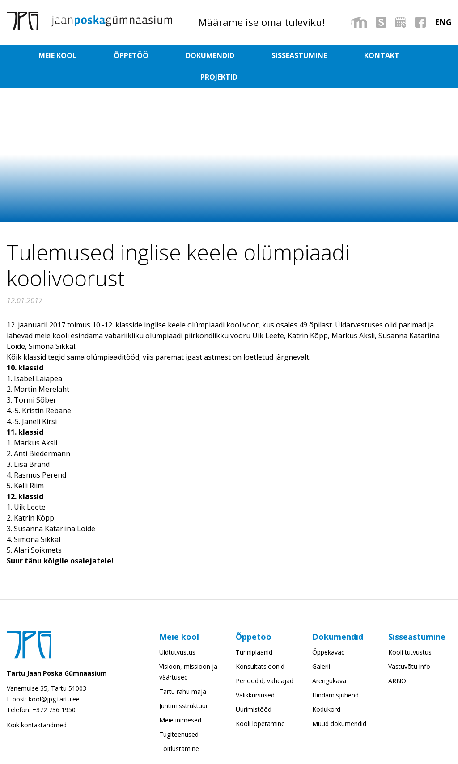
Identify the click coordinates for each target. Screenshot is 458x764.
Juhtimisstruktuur (183, 684)
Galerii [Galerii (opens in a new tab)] (321, 645)
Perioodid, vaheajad (264, 659)
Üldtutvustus (177, 630)
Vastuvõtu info (409, 645)
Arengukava (329, 659)
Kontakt (326, 55)
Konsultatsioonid (260, 645)
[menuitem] (443, 22)
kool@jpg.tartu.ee (54, 677)
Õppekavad (328, 630)
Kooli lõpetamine (260, 702)
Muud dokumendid (339, 702)
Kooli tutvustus (410, 630)
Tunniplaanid (254, 630)
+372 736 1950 (54, 688)
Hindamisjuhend (335, 673)
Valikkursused (255, 673)
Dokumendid (192, 55)
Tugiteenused (179, 713)
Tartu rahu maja (182, 670)
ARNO (397, 659)
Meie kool (78, 55)
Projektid (380, 55)
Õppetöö (132, 55)
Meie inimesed (180, 698)
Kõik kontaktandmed (37, 703)
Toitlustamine (179, 727)
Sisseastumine (262, 55)
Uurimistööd (253, 688)
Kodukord (326, 688)
